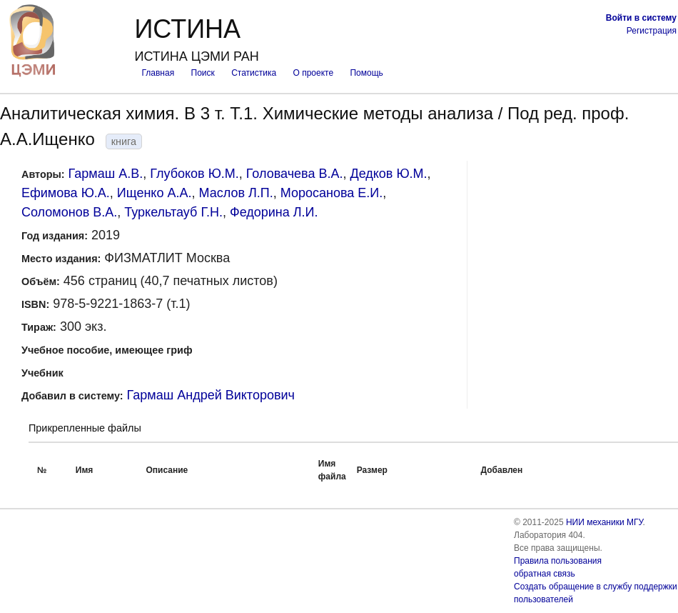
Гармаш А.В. (106, 173)
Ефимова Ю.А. (65, 193)
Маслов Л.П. (235, 193)
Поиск (203, 73)
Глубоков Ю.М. (194, 173)
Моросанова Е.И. (331, 193)
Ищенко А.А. (154, 193)
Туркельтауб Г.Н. (173, 212)
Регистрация (652, 31)
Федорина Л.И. (274, 212)
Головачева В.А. (294, 173)
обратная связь (544, 574)
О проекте (313, 73)
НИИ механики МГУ (604, 522)
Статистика (253, 73)
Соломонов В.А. (69, 212)
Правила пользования (558, 561)
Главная (157, 73)
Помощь (366, 73)
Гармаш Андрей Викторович (211, 395)
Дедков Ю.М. (388, 173)
